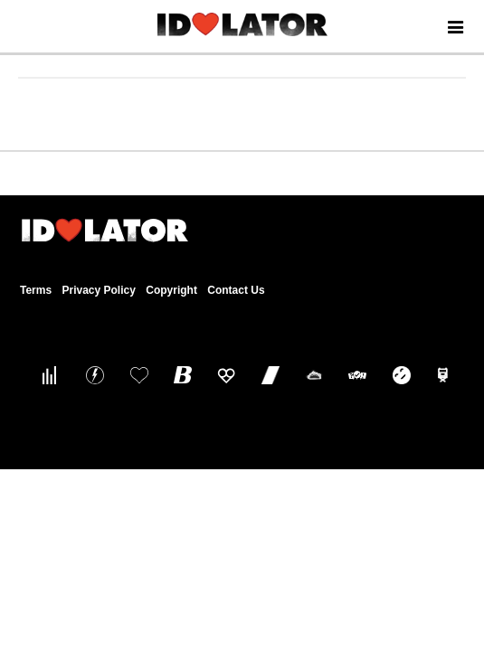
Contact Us (235, 290)
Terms (36, 290)
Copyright (171, 290)
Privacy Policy (98, 290)
